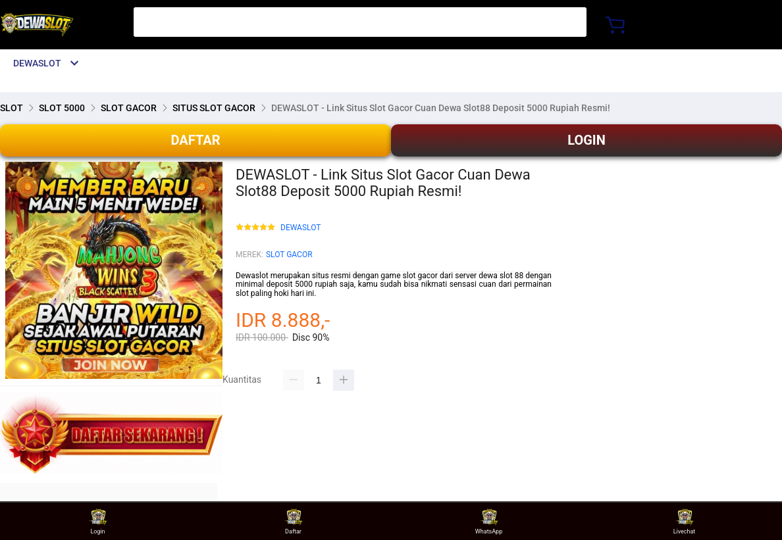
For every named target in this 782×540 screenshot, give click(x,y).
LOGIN (586, 140)
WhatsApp (488, 521)
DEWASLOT (300, 228)
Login (98, 521)
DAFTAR (195, 140)
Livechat (684, 521)
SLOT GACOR (289, 254)
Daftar (293, 521)
